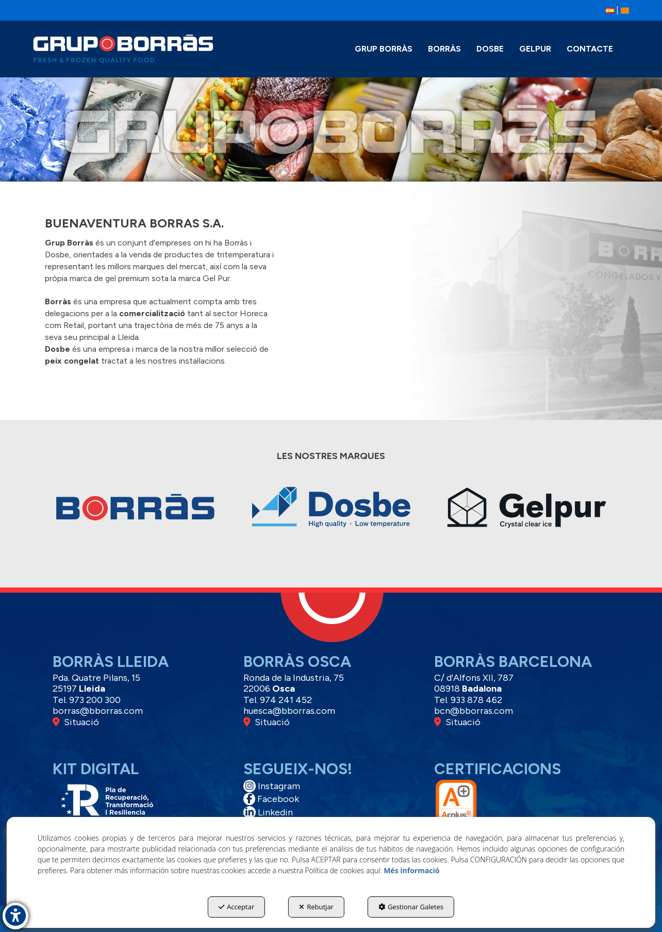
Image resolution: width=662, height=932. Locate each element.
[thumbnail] (135, 514)
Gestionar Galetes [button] (410, 906)
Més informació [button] (411, 870)
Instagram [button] (271, 786)
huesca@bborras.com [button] (289, 710)
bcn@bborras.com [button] (473, 710)
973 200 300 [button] (95, 700)
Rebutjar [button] (316, 906)
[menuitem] (610, 11)
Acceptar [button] (236, 906)
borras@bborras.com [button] (98, 710)
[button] (610, 10)
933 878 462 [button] (476, 700)
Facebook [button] (271, 799)
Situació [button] (76, 722)
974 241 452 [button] (286, 700)
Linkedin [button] (268, 812)
